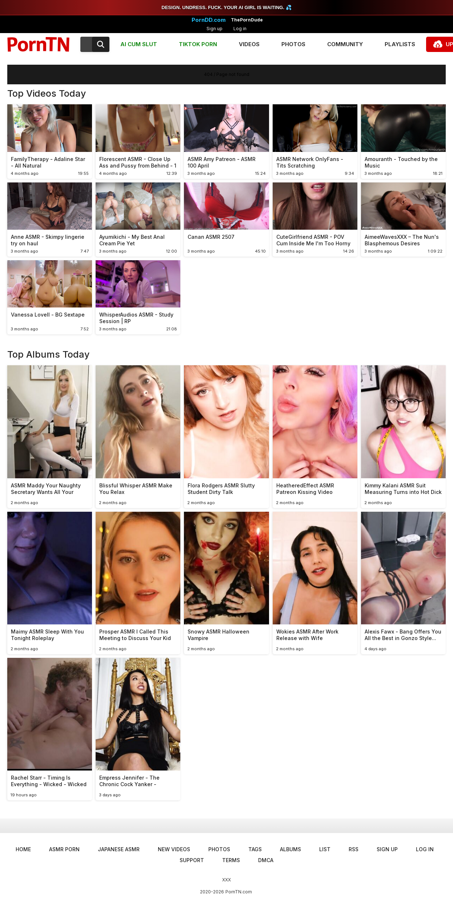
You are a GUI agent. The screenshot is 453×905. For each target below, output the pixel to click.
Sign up (215, 28)
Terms (231, 860)
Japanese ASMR (119, 849)
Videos (249, 44)
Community (345, 44)
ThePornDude (247, 20)
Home (23, 849)
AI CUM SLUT (138, 44)
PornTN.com (238, 891)
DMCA (265, 860)
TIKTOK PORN (198, 44)
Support (192, 860)
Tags (255, 849)
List (324, 849)
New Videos (174, 849)
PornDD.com (209, 20)
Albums (290, 849)
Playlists (400, 44)
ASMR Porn (64, 849)
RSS (353, 849)
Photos (293, 44)
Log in (239, 28)
